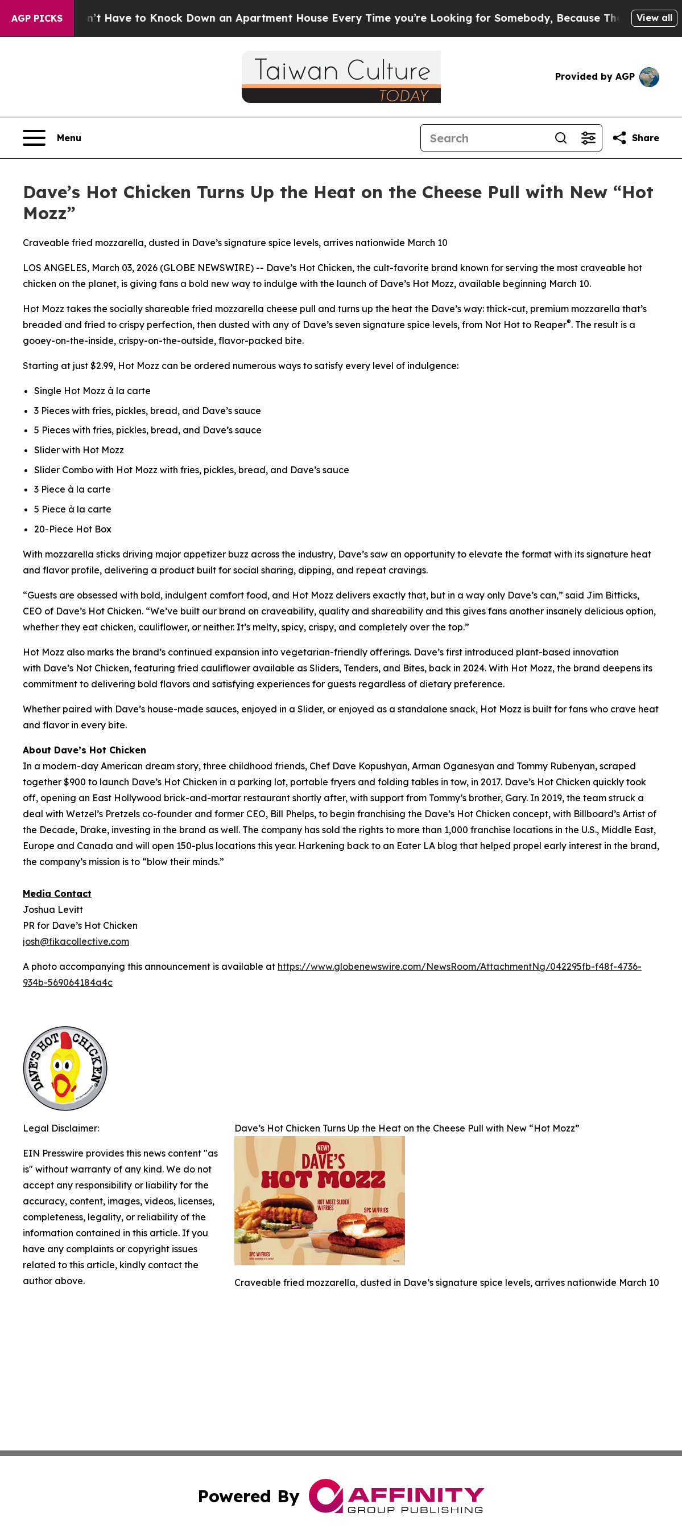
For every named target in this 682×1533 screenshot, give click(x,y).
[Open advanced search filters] (588, 138)
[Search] (484, 138)
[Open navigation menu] (52, 137)
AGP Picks (37, 18)
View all (654, 17)
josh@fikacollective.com (76, 941)
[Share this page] (635, 137)
